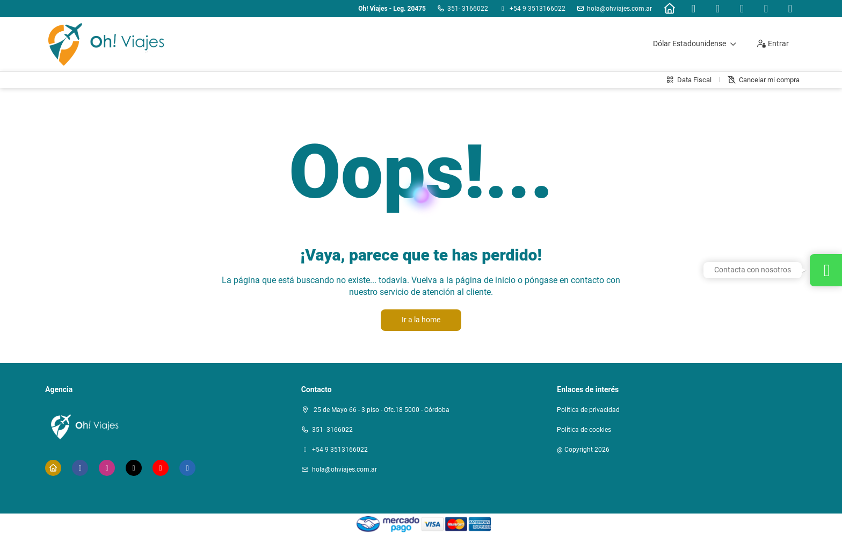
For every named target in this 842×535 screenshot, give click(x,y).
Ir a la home (421, 319)
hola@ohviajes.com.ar (619, 8)
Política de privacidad (588, 410)
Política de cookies (584, 429)
